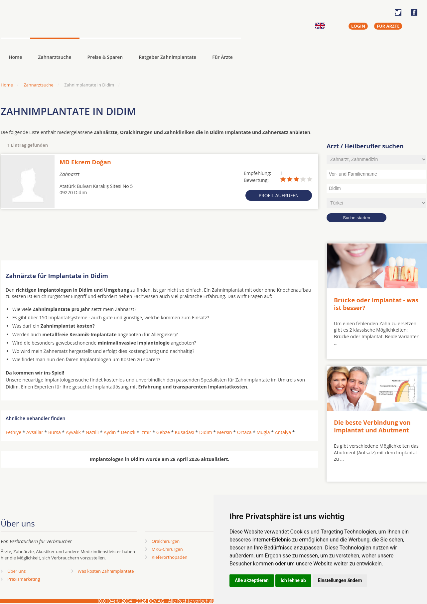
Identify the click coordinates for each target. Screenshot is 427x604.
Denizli (128, 432)
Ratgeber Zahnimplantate (167, 57)
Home (7, 85)
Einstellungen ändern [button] (340, 580)
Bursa (54, 432)
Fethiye (13, 432)
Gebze (163, 432)
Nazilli (92, 432)
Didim (205, 432)
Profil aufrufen (279, 195)
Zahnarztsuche (54, 57)
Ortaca (244, 432)
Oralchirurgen (166, 541)
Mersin (224, 432)
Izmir (145, 432)
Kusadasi (184, 432)
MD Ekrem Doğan (85, 162)
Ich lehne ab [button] (293, 580)
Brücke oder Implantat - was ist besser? (376, 304)
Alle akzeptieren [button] (252, 580)
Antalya (283, 432)
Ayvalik (73, 432)
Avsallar (34, 432)
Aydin (110, 432)
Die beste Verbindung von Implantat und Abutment (372, 426)
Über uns (16, 571)
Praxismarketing (23, 579)
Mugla (263, 432)
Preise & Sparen (105, 57)
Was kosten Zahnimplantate (106, 571)
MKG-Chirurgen (167, 549)
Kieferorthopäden (170, 557)
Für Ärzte (222, 57)
